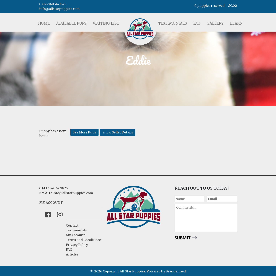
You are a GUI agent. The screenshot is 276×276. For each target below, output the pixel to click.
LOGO (140, 29)
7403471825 (59, 188)
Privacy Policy (77, 245)
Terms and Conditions (84, 240)
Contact (72, 225)
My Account (75, 235)
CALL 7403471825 (52, 4)
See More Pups (84, 132)
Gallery (215, 23)
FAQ (196, 23)
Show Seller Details (117, 132)
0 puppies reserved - (215, 6)
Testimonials (172, 23)
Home (44, 23)
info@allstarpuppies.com (59, 9)
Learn (236, 23)
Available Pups (71, 23)
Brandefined (176, 271)
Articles (72, 254)
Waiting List (106, 23)
